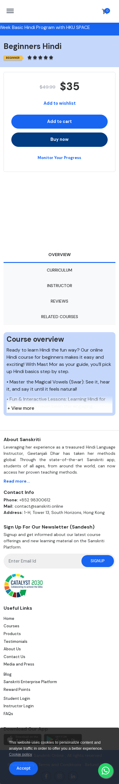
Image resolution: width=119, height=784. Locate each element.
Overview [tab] (59, 254)
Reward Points (17, 689)
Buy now (59, 139)
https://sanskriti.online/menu (13, 8)
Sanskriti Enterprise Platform (30, 681)
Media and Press (19, 664)
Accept (23, 768)
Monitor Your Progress (59, 157)
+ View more (20, 408)
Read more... (17, 481)
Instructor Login (19, 705)
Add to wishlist (60, 103)
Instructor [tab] (59, 285)
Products (12, 633)
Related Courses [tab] (59, 316)
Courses (11, 626)
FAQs (8, 713)
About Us (12, 648)
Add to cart (59, 121)
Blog (8, 674)
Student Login (17, 698)
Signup (98, 560)
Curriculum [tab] (59, 270)
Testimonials (15, 641)
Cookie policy (20, 754)
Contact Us (14, 656)
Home (9, 618)
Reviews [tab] (59, 301)
